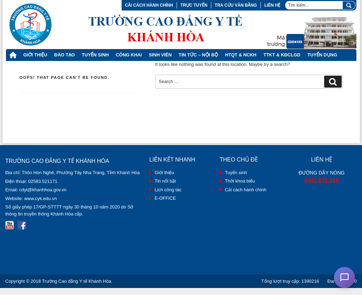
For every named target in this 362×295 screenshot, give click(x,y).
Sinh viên (160, 54)
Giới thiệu (35, 54)
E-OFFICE (165, 198)
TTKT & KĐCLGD (282, 54)
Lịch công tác (168, 189)
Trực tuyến (193, 5)
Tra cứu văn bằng (236, 5)
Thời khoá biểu (240, 181)
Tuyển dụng (322, 54)
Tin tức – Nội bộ (198, 54)
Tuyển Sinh (95, 54)
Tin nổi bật (165, 181)
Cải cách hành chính (149, 5)
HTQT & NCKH (241, 54)
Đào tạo (64, 54)
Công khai (129, 54)
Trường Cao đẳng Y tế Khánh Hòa (76, 281)
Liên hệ (272, 5)
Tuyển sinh (236, 172)
